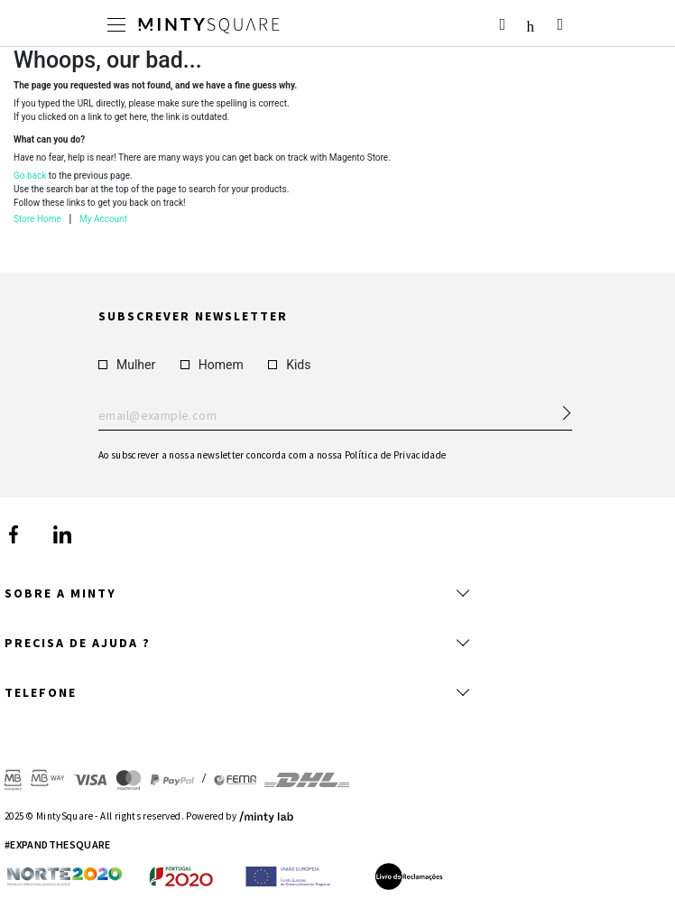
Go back (30, 176)
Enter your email (335, 415)
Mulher (126, 364)
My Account (103, 219)
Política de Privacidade (396, 454)
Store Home (37, 219)
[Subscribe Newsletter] (558, 407)
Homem (212, 364)
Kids (289, 364)
